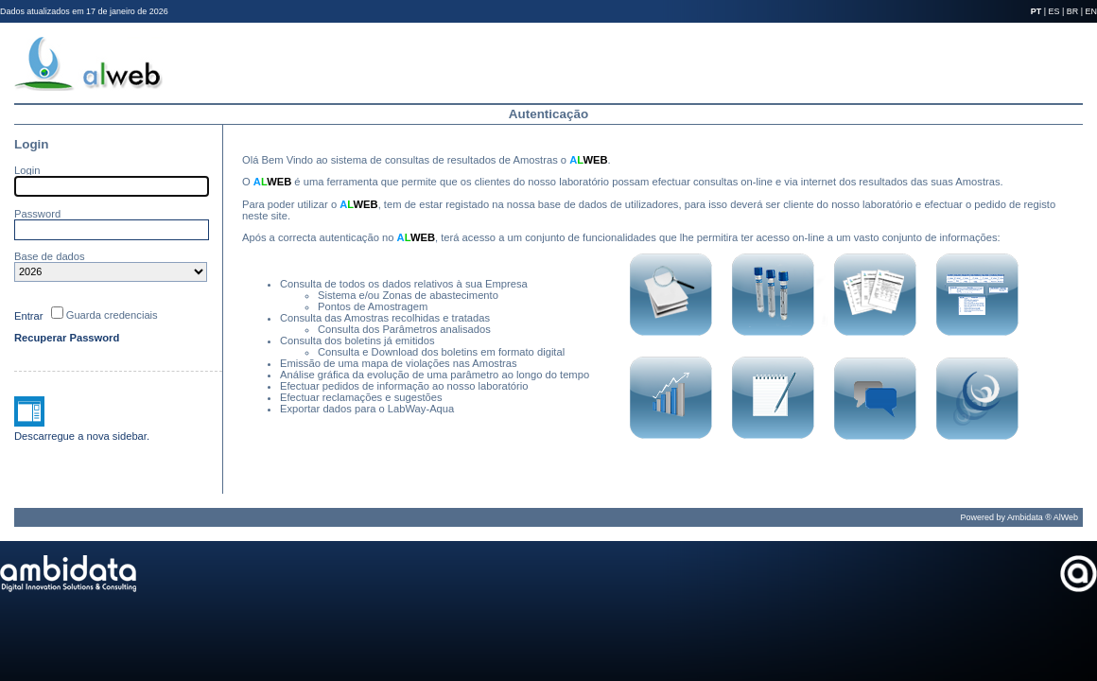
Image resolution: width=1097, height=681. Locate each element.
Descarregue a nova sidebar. (81, 436)
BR (1072, 11)
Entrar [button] (28, 316)
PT (1036, 11)
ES (1054, 11)
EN (1091, 11)
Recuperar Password (66, 337)
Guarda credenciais (112, 315)
